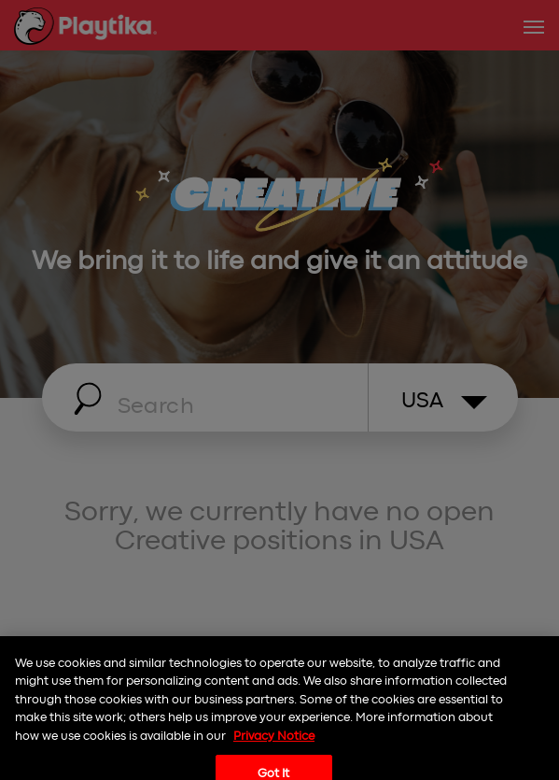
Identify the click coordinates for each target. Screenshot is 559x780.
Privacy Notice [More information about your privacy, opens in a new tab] (273, 745)
